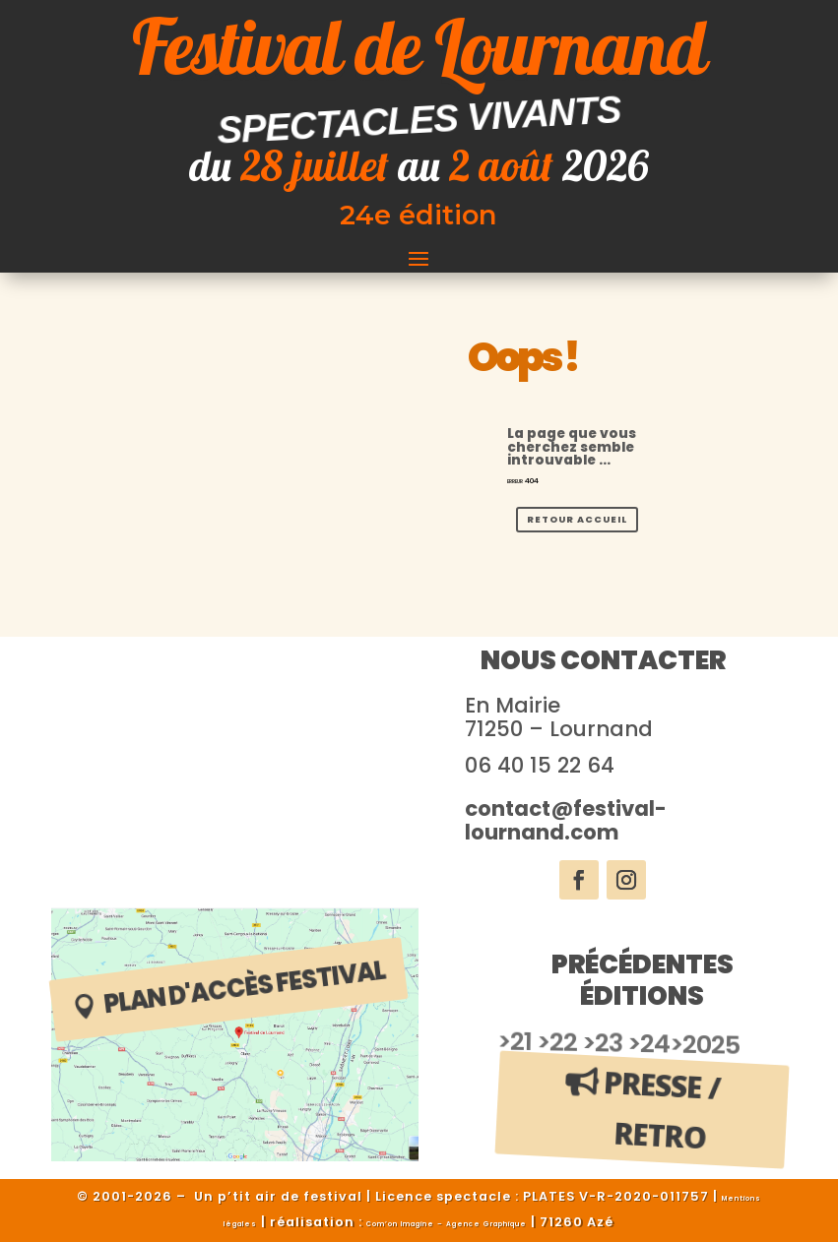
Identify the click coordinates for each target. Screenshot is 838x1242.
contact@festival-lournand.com (566, 820)
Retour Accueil (577, 519)
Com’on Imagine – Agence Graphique (446, 1223)
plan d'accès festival (244, 988)
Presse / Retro (663, 1109)
